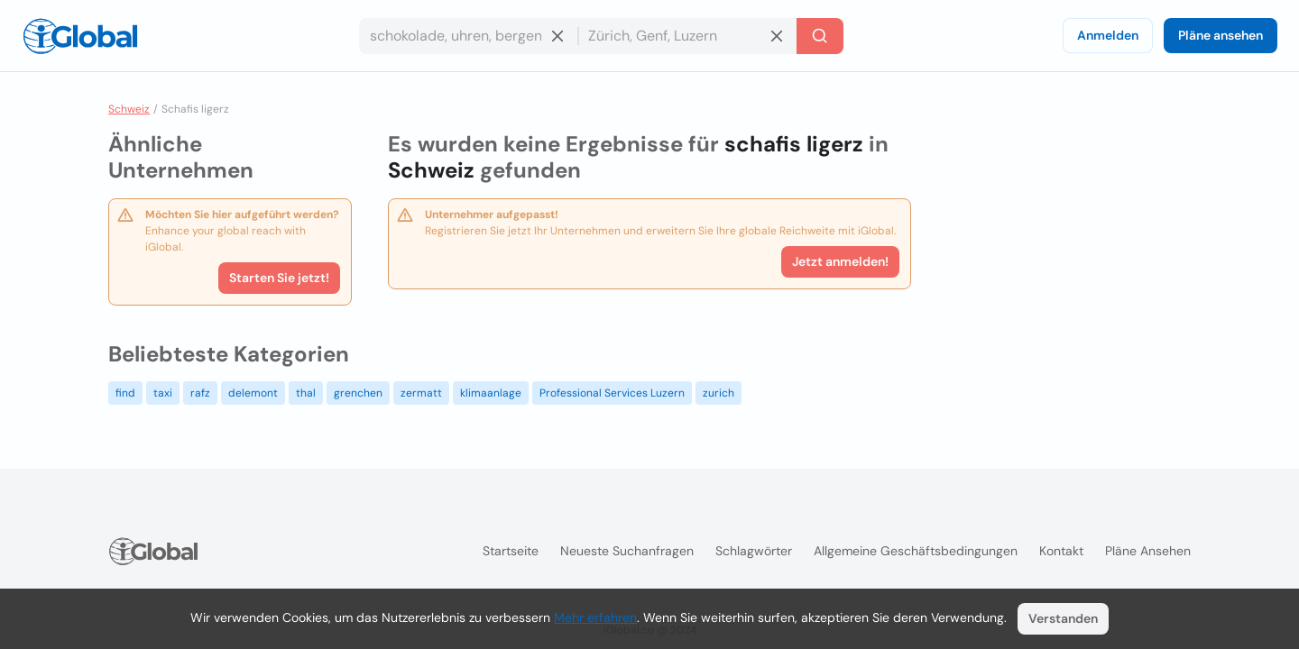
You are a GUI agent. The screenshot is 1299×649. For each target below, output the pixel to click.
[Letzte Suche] (820, 36)
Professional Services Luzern (612, 393)
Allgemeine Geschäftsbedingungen (916, 551)
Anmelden (1107, 35)
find (125, 393)
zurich (718, 393)
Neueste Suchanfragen (627, 551)
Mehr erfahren (595, 617)
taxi (162, 393)
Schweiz (129, 109)
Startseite (511, 551)
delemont (253, 393)
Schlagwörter (753, 551)
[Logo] (80, 36)
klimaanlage (490, 393)
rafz (200, 393)
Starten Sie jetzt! (279, 278)
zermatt (421, 393)
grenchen (358, 393)
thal (306, 393)
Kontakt (1061, 551)
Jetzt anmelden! (840, 261)
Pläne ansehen (1220, 35)
